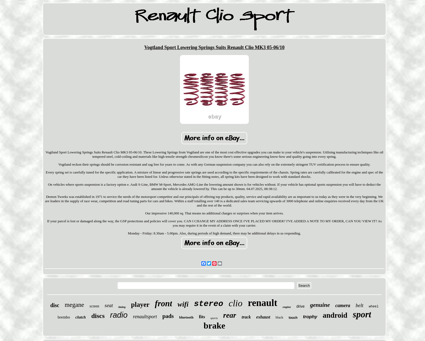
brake (214, 325)
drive (300, 306)
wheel (374, 306)
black (279, 317)
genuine (320, 304)
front (163, 303)
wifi (183, 304)
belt (359, 305)
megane (74, 304)
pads (168, 316)
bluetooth (186, 317)
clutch (80, 317)
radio (119, 315)
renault (262, 303)
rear (229, 315)
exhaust (263, 317)
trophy (310, 316)
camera (342, 305)
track (246, 317)
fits (202, 316)
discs (98, 315)
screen (94, 306)
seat (109, 305)
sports (214, 318)
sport (362, 314)
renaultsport (145, 316)
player (140, 304)
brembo (64, 317)
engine (287, 306)
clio (236, 303)
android (335, 315)
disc (54, 305)
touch (293, 318)
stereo (208, 303)
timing (122, 306)
